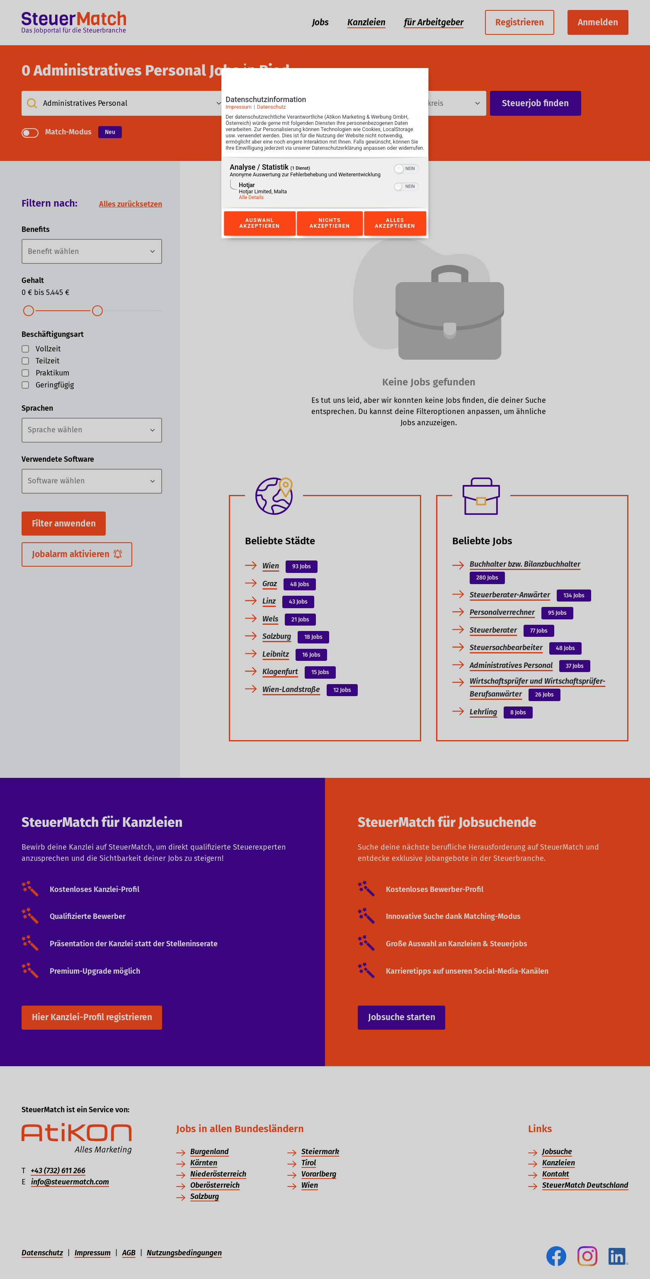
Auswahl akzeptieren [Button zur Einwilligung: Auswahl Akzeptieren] (259, 233)
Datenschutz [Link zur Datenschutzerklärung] (271, 110)
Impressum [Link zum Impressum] (239, 110)
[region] (325, 192)
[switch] (406, 177)
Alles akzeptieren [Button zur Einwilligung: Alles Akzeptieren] (395, 233)
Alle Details (251, 207)
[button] (399, 178)
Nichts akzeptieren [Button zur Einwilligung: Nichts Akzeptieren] (329, 233)
